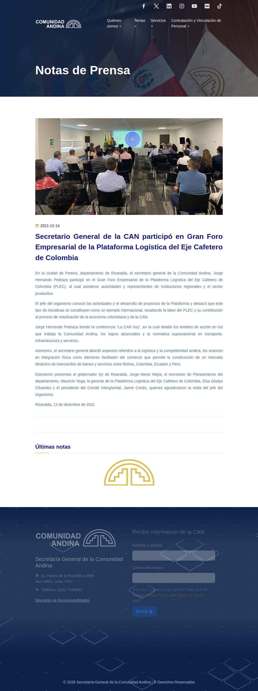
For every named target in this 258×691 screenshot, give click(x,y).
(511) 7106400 (69, 590)
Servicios (158, 23)
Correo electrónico (147, 568)
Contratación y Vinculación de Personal (196, 23)
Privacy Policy (157, 595)
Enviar (144, 611)
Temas (139, 23)
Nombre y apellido (147, 545)
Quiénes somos (115, 23)
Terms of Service (191, 595)
